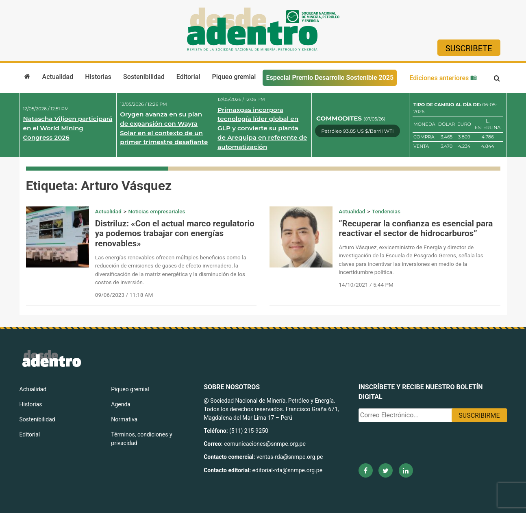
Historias (98, 77)
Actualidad (58, 77)
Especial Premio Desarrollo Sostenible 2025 (329, 77)
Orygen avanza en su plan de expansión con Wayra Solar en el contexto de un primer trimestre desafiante (164, 128)
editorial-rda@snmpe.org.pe (287, 470)
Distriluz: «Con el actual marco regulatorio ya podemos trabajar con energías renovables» (174, 234)
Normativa (124, 419)
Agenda (120, 404)
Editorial (188, 77)
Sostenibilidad (144, 77)
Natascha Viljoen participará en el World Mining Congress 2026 (68, 128)
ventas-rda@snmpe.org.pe (289, 457)
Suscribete (469, 48)
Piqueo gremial (234, 77)
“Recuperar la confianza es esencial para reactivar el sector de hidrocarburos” (416, 229)
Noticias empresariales (156, 211)
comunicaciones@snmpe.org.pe (265, 444)
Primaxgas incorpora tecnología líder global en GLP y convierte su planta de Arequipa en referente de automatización (262, 128)
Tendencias (386, 211)
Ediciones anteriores (443, 78)
